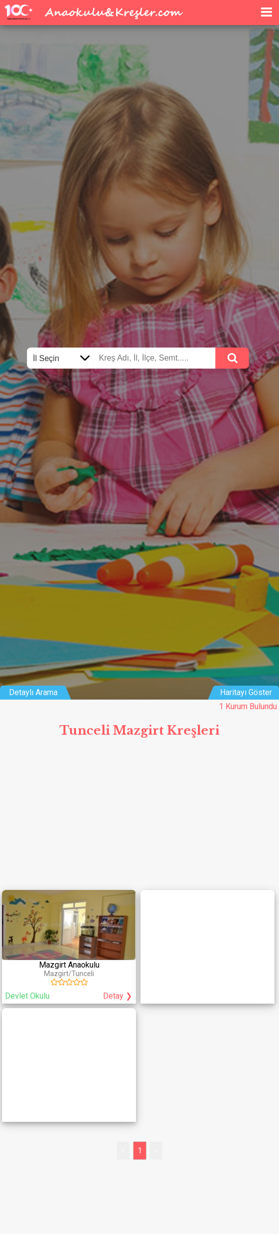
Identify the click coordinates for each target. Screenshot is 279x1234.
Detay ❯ (117, 996)
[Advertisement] (139, 818)
